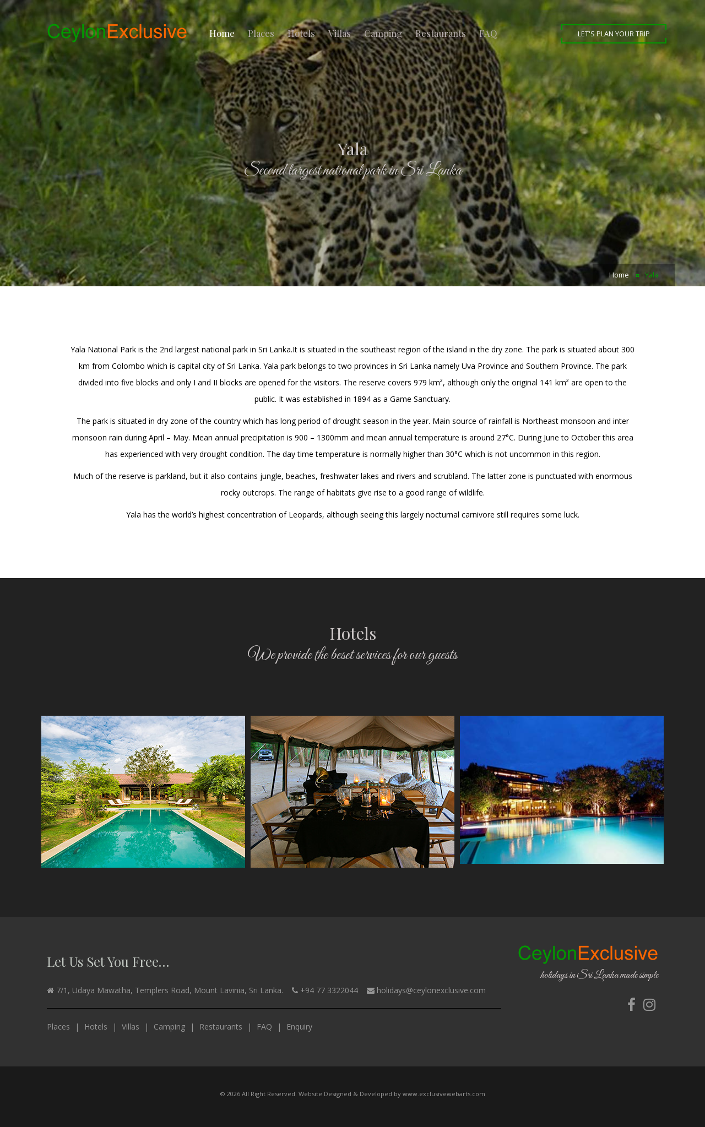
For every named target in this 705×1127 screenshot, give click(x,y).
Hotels (301, 33)
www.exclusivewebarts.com (444, 1094)
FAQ (488, 33)
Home (222, 33)
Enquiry (299, 1026)
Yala (651, 275)
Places (261, 33)
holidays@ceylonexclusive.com (431, 990)
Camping (383, 33)
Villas (339, 33)
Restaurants (440, 33)
